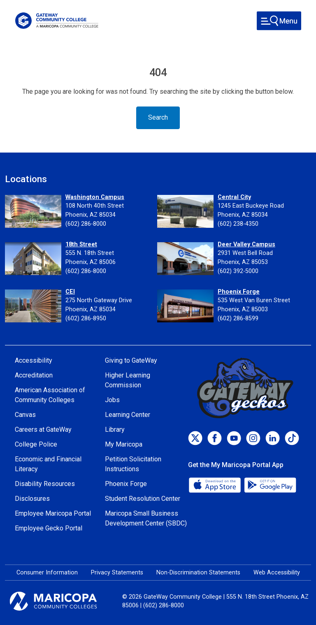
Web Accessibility (276, 572)
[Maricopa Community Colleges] (63, 601)
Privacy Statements (117, 572)
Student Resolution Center (142, 498)
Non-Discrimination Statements (198, 572)
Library (115, 429)
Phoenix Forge (239, 291)
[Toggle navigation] (279, 20)
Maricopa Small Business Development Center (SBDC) (146, 518)
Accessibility (33, 360)
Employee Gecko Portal (48, 528)
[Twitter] (195, 438)
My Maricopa (123, 444)
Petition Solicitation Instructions (133, 464)
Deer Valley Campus (246, 244)
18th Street (81, 244)
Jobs (112, 400)
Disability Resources (45, 484)
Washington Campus (94, 197)
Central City (234, 197)
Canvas (25, 415)
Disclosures (32, 498)
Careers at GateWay (43, 429)
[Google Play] (270, 484)
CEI (70, 291)
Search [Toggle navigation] (158, 117)
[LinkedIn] (272, 438)
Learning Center (127, 415)
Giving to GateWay (131, 360)
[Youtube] (234, 438)
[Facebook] (214, 438)
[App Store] (215, 484)
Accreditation (34, 375)
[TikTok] (292, 438)
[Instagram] (253, 438)
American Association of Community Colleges (50, 395)
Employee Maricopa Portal (53, 513)
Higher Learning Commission (127, 380)
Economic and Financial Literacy (48, 464)
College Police (36, 444)
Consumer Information (47, 572)
